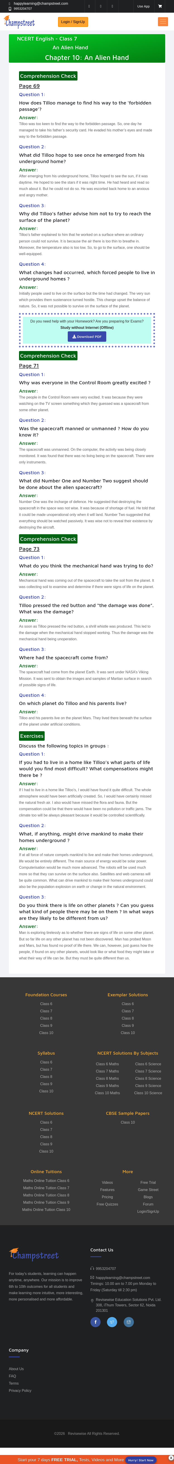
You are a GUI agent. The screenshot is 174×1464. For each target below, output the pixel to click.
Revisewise (77, 1434)
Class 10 (46, 1033)
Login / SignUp (73, 22)
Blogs (148, 1197)
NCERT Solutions (46, 1113)
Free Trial (148, 1182)
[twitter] (101, 6)
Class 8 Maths (107, 1078)
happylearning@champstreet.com (41, 3)
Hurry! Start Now (141, 1460)
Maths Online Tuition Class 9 (46, 1202)
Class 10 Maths (107, 1093)
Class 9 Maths (107, 1086)
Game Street (148, 1190)
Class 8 (46, 1018)
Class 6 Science (148, 1064)
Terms (14, 1383)
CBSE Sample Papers (128, 1113)
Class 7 (46, 1011)
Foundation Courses (46, 994)
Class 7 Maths (107, 1071)
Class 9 (46, 1025)
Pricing (107, 1197)
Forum (148, 1204)
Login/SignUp (148, 1211)
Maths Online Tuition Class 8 (46, 1195)
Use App (143, 6)
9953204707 (24, 9)
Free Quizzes (107, 1204)
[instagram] (112, 6)
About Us (16, 1369)
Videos (107, 1182)
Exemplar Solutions (128, 994)
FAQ (12, 1376)
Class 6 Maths (107, 1064)
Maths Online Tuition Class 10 (46, 1210)
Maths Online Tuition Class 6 (46, 1181)
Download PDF (87, 337)
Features (107, 1190)
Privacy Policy (20, 1391)
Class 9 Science (148, 1086)
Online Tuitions (46, 1171)
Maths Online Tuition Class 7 (46, 1188)
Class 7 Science (148, 1071)
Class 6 (46, 1004)
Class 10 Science (148, 1093)
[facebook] (89, 6)
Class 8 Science (148, 1078)
